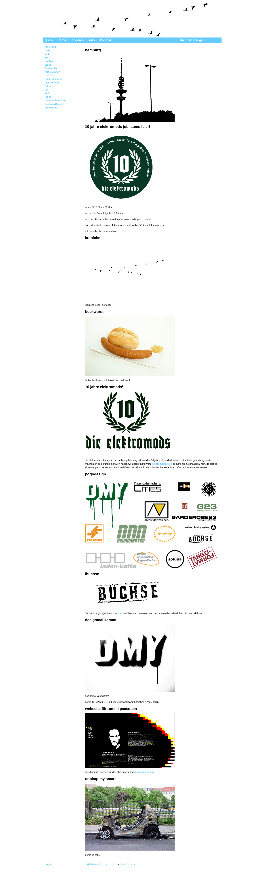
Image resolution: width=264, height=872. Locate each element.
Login (48, 864)
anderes (78, 40)
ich (47, 89)
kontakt (105, 40)
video (48, 64)
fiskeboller (51, 68)
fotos (62, 40)
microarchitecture (55, 100)
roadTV (49, 75)
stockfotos (51, 107)
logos (48, 97)
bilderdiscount (53, 79)
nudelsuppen (52, 72)
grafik (49, 40)
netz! (121, 613)
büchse (49, 61)
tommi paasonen (144, 772)
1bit (47, 57)
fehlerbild (50, 47)
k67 (47, 93)
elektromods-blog (162, 463)
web (47, 54)
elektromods (52, 82)
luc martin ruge (191, 40)
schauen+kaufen (54, 104)
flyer (47, 50)
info (92, 40)
